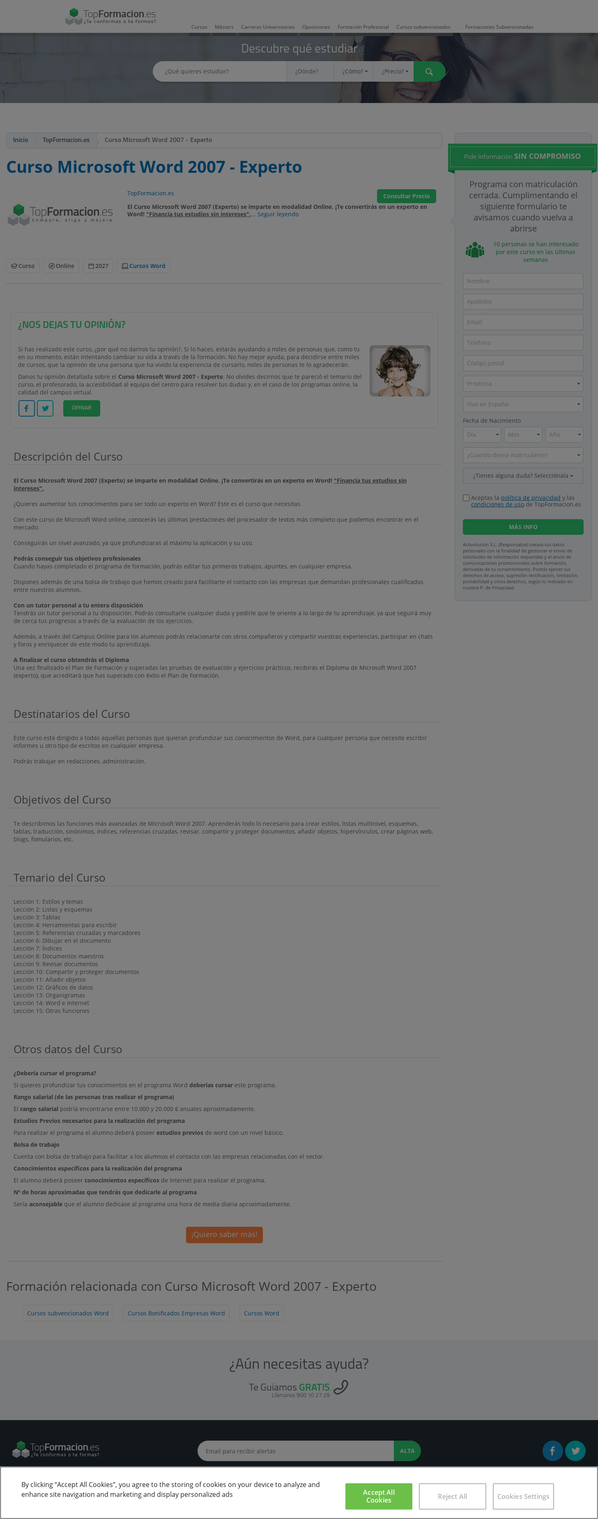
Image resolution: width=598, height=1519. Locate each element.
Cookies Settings (523, 1496)
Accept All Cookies (379, 1496)
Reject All (452, 1496)
